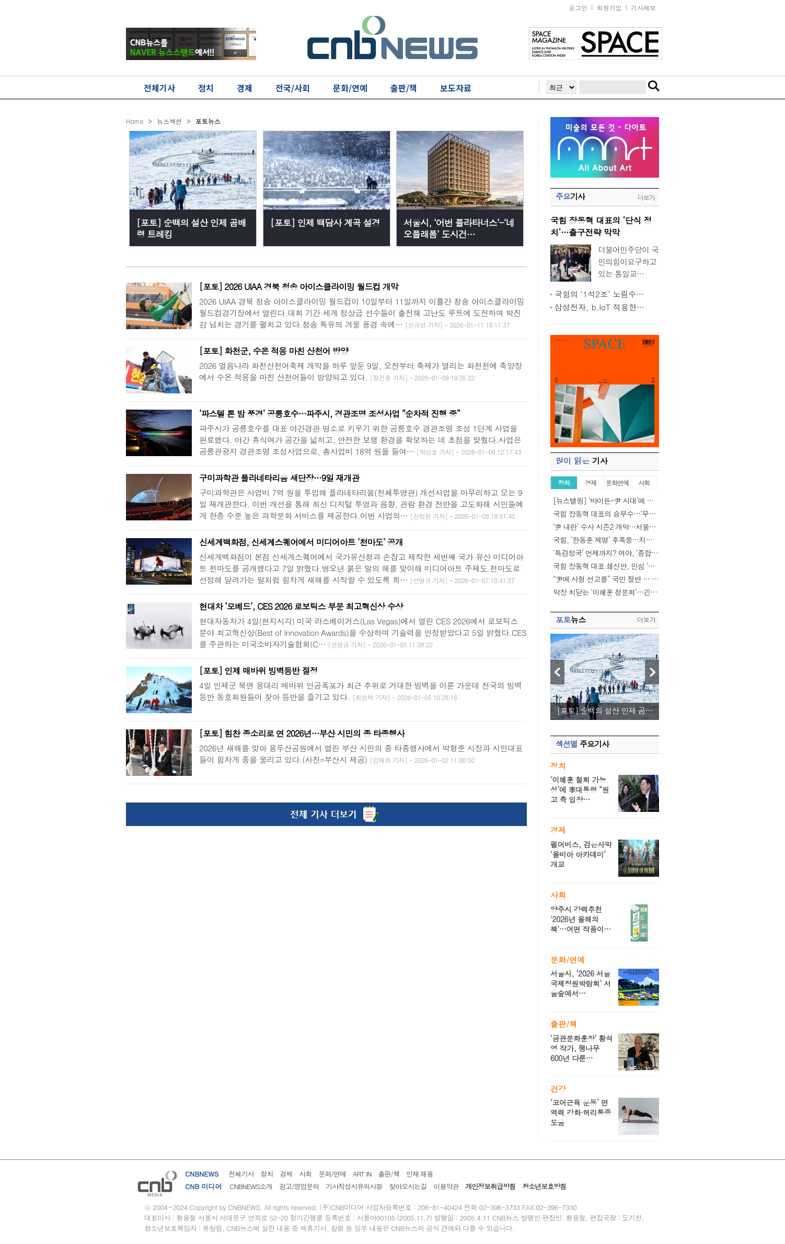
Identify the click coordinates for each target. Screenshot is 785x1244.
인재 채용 (419, 1174)
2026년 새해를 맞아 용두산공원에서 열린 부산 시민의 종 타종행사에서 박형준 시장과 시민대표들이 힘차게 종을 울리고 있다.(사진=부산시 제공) (361, 753)
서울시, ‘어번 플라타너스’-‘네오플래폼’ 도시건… (458, 228)
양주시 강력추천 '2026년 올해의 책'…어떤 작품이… (580, 919)
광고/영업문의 (299, 1186)
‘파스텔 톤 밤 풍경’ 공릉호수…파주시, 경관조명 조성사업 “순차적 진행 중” (329, 414)
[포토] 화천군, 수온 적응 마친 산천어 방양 (273, 351)
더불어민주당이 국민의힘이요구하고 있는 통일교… (628, 261)
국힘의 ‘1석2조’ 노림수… (599, 293)
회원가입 (609, 7)
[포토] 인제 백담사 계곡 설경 (325, 222)
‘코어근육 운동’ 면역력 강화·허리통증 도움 (580, 1112)
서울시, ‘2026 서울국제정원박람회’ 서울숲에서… (580, 983)
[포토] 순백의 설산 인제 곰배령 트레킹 (191, 228)
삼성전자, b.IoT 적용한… (599, 306)
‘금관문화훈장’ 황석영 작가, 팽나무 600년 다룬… (581, 1048)
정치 (266, 1174)
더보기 (646, 197)
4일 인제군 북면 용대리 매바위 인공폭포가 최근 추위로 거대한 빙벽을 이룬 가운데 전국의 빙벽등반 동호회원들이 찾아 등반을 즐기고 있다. (360, 691)
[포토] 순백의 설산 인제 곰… (604, 710)
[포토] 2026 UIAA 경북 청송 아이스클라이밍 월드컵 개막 (298, 287)
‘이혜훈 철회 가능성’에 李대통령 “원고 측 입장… (579, 789)
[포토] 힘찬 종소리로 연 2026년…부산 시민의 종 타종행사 (302, 733)
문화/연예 (331, 1174)
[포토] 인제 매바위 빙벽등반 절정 (258, 671)
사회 (305, 1174)
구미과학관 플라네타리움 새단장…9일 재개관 (279, 478)
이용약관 (445, 1186)
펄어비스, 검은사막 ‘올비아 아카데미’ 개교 (580, 854)
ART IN (362, 1174)
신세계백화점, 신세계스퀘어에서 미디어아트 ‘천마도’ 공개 (301, 542)
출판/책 (388, 1174)
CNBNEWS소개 (250, 1186)
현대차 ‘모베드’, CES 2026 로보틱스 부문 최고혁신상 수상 (301, 606)
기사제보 (643, 7)
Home (135, 121)
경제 (286, 1174)
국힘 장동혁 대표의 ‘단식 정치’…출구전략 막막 (601, 226)
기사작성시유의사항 (354, 1186)
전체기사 (240, 1174)
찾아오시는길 (407, 1186)
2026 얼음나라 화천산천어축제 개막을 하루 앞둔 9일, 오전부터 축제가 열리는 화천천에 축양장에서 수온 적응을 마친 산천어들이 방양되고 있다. (360, 371)
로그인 (578, 7)
